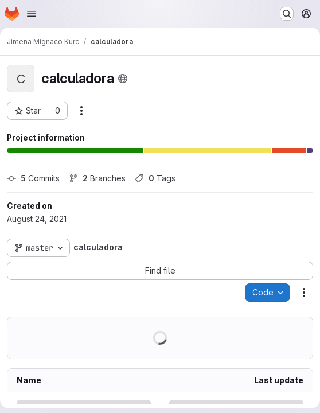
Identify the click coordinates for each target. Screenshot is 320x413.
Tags (155, 178)
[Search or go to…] (287, 14)
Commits (33, 178)
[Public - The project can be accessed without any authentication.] (122, 78)
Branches (97, 178)
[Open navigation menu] (31, 14)
